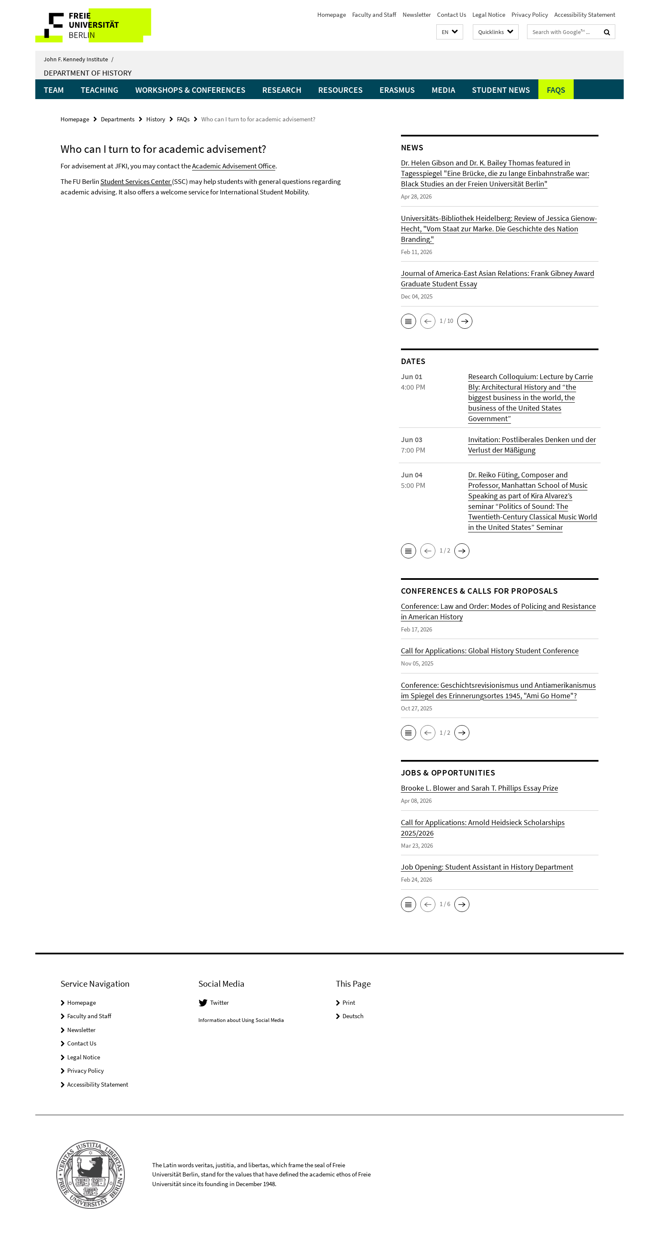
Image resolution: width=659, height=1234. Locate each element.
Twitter (219, 1002)
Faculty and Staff (374, 14)
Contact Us (451, 14)
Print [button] (349, 1002)
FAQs (556, 89)
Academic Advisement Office (233, 165)
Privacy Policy (529, 14)
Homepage (331, 14)
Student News (501, 89)
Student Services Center (136, 181)
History (155, 119)
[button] (449, 32)
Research (281, 89)
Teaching (100, 89)
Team (54, 89)
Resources (340, 89)
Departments (117, 119)
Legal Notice (488, 14)
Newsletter (417, 14)
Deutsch (353, 1016)
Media (443, 89)
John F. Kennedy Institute (78, 59)
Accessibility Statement (584, 14)
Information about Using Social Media (241, 1020)
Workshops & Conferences (190, 89)
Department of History (88, 73)
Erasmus (397, 89)
